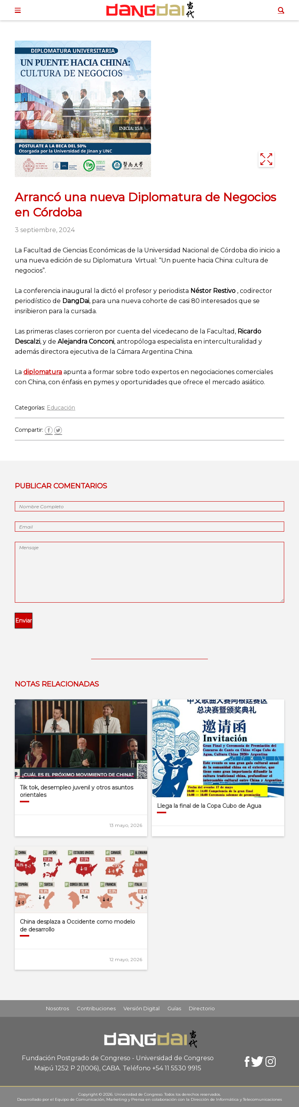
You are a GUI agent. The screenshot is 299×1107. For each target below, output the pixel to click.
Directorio (202, 1008)
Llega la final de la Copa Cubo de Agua (209, 805)
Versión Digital (141, 1008)
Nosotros (57, 1008)
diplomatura (42, 372)
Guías (174, 1008)
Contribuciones (96, 1008)
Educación (61, 407)
